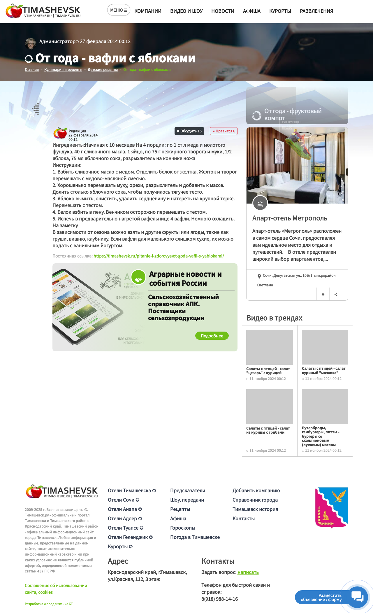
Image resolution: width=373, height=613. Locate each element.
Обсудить (189, 130)
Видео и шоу (186, 10)
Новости (222, 10)
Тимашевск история (255, 509)
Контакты (244, 518)
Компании (147, 10)
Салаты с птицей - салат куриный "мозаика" (324, 370)
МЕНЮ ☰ (118, 10)
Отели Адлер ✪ (125, 518)
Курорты (280, 10)
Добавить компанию (256, 490)
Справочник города (255, 499)
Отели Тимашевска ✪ (132, 490)
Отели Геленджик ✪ (130, 537)
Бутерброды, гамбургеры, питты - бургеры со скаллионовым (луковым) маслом (320, 436)
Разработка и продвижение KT (49, 603)
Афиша (252, 10)
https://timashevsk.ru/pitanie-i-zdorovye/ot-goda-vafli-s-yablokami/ (159, 256)
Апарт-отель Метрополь (289, 217)
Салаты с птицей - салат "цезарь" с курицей (268, 370)
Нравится (223, 130)
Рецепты (180, 509)
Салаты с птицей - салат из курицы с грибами (268, 430)
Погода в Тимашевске (195, 537)
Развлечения (316, 10)
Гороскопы (182, 527)
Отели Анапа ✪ (125, 509)
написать (248, 571)
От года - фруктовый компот (287, 114)
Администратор (57, 41)
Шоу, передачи (187, 499)
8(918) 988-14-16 (219, 598)
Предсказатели (187, 490)
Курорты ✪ (120, 546)
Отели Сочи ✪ (123, 499)
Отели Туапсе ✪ (125, 527)
